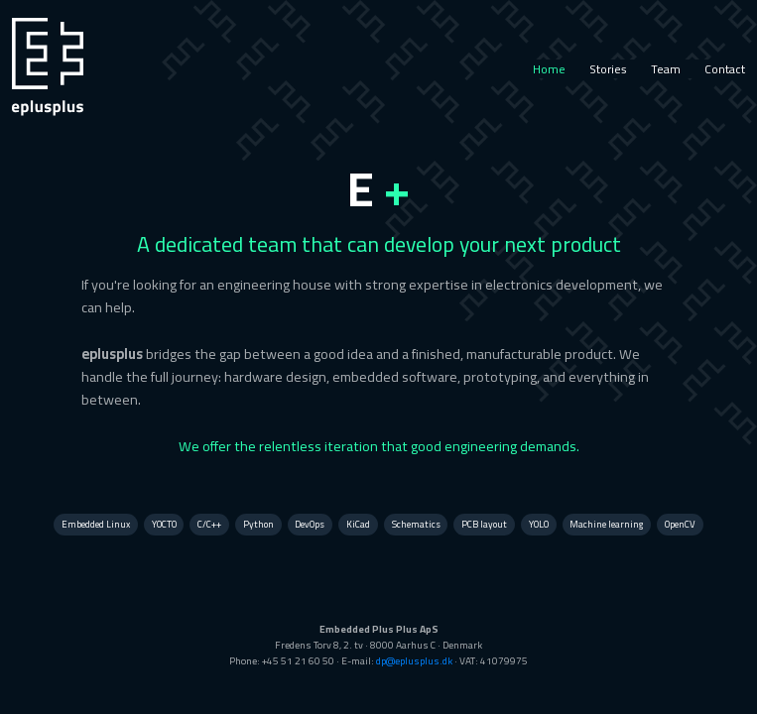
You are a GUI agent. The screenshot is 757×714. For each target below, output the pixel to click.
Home (549, 69)
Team (666, 69)
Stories (608, 69)
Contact (724, 69)
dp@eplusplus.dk (414, 661)
